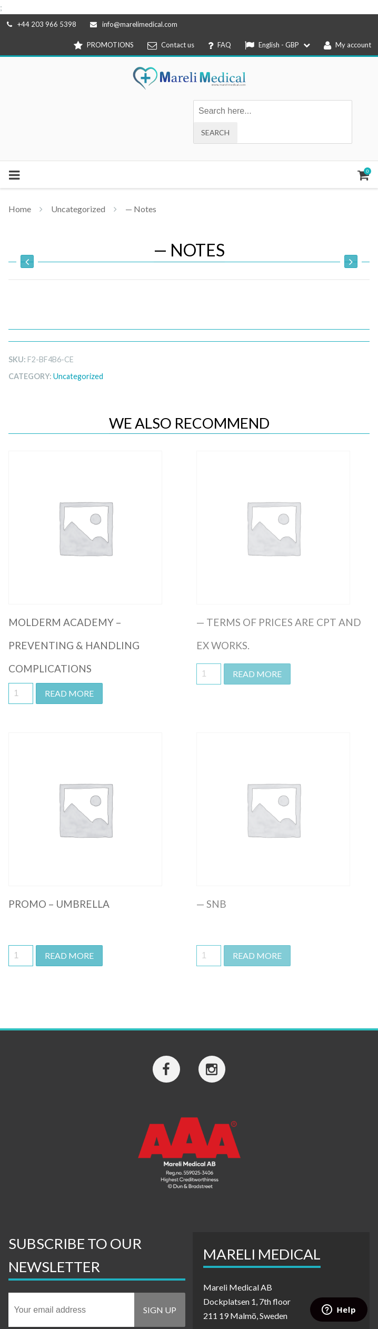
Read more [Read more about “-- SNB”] (257, 955)
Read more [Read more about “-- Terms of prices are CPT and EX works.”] (257, 674)
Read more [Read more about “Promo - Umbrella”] (69, 955)
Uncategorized (78, 209)
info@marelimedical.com (133, 24)
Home (19, 209)
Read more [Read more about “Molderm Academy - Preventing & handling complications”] (69, 693)
